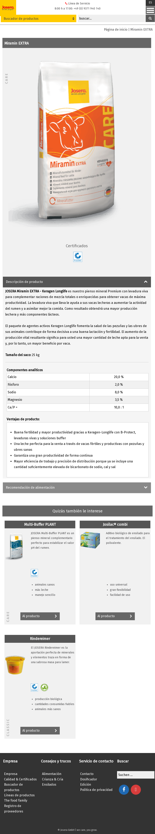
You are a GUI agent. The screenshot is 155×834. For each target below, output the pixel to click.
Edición (85, 784)
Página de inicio (115, 29)
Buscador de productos (39, 19)
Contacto (86, 774)
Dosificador (88, 779)
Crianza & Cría (52, 779)
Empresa (10, 774)
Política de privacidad (96, 790)
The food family (15, 800)
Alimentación (51, 774)
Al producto (40, 616)
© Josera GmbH (66, 830)
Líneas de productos (19, 795)
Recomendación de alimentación (30, 487)
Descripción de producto (24, 282)
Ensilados (49, 784)
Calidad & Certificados (20, 779)
